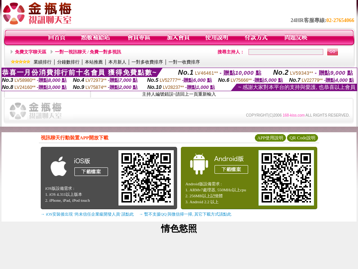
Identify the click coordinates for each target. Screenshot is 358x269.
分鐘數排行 (68, 62)
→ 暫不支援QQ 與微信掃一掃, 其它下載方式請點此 (185, 214)
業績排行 (43, 62)
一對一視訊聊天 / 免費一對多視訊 (88, 52)
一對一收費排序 (184, 62)
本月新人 (117, 62)
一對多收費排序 (147, 62)
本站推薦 (94, 62)
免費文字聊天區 (30, 52)
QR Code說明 (302, 137)
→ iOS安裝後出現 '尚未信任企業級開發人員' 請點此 (87, 214)
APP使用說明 (270, 137)
